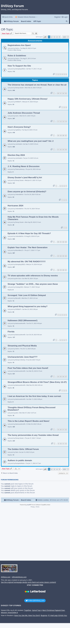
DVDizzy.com (5, 577)
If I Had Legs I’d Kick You (57, 615)
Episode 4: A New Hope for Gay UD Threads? (29, 233)
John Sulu (18, 278)
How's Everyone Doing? (19, 127)
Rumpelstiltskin (19, 463)
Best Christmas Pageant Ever (53, 610)
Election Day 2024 (16, 155)
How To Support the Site (19, 66)
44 (60, 256)
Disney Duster (19, 87)
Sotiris (17, 48)
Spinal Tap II (37, 610)
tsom (16, 116)
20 (63, 135)
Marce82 (17, 298)
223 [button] (64, 37)
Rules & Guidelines (17, 55)
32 (63, 93)
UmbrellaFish (19, 194)
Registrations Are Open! (19, 45)
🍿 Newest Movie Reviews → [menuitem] (26, 17)
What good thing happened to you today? (27, 306)
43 (58, 256)
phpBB (28, 505)
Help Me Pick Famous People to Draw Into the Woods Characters (33, 218)
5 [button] (59, 37)
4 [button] (56, 37)
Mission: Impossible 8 (9, 612)
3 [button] (54, 37)
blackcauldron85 (20, 323)
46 (65, 256)
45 (63, 256)
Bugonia (44, 615)
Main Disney (17, 50)
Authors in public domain (20, 460)
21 (65, 135)
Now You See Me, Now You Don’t (27, 615)
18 (58, 135)
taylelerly (18, 130)
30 (58, 93)
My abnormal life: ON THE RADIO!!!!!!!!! (27, 261)
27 (65, 376)
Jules (16, 413)
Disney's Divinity (20, 360)
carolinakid (18, 144)
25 (60, 376)
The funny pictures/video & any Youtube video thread (33, 435)
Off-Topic (7, 29)
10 (60, 443)
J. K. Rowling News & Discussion (24, 166)
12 (60, 121)
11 (58, 121)
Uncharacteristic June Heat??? (22, 357)
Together (27, 610)
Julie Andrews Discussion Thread (24, 113)
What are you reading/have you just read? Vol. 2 (31, 141)
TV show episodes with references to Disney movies (33, 275)
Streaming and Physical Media (22, 345)
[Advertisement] (34, 534)
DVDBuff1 (18, 102)
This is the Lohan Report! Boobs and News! (29, 421)
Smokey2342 (19, 287)
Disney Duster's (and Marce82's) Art (25, 177)
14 (65, 121)
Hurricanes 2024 (15, 205)
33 (65, 93)
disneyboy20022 (20, 69)
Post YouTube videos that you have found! (28, 368)
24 (58, 376)
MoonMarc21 (19, 250)
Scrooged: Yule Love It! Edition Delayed (27, 295)
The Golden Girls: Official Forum (23, 449)
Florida (11, 331)
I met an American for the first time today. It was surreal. (34, 396)
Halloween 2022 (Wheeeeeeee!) (22, 320)
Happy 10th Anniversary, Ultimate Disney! (27, 99)
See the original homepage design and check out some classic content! (28, 582)
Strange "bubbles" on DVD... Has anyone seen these (33, 284)
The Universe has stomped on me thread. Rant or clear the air (37, 85)
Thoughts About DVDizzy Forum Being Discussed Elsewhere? (31, 408)
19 (60, 135)
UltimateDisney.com (19, 577)
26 (63, 376)
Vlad (16, 452)
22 (65, 429)
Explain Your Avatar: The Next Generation (27, 247)
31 (60, 93)
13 (63, 121)
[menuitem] (65, 17)
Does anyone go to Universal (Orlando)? (27, 191)
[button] (45, 37)
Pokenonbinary (19, 169)
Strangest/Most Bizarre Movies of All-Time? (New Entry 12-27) (37, 382)
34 (65, 149)
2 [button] (51, 37)
